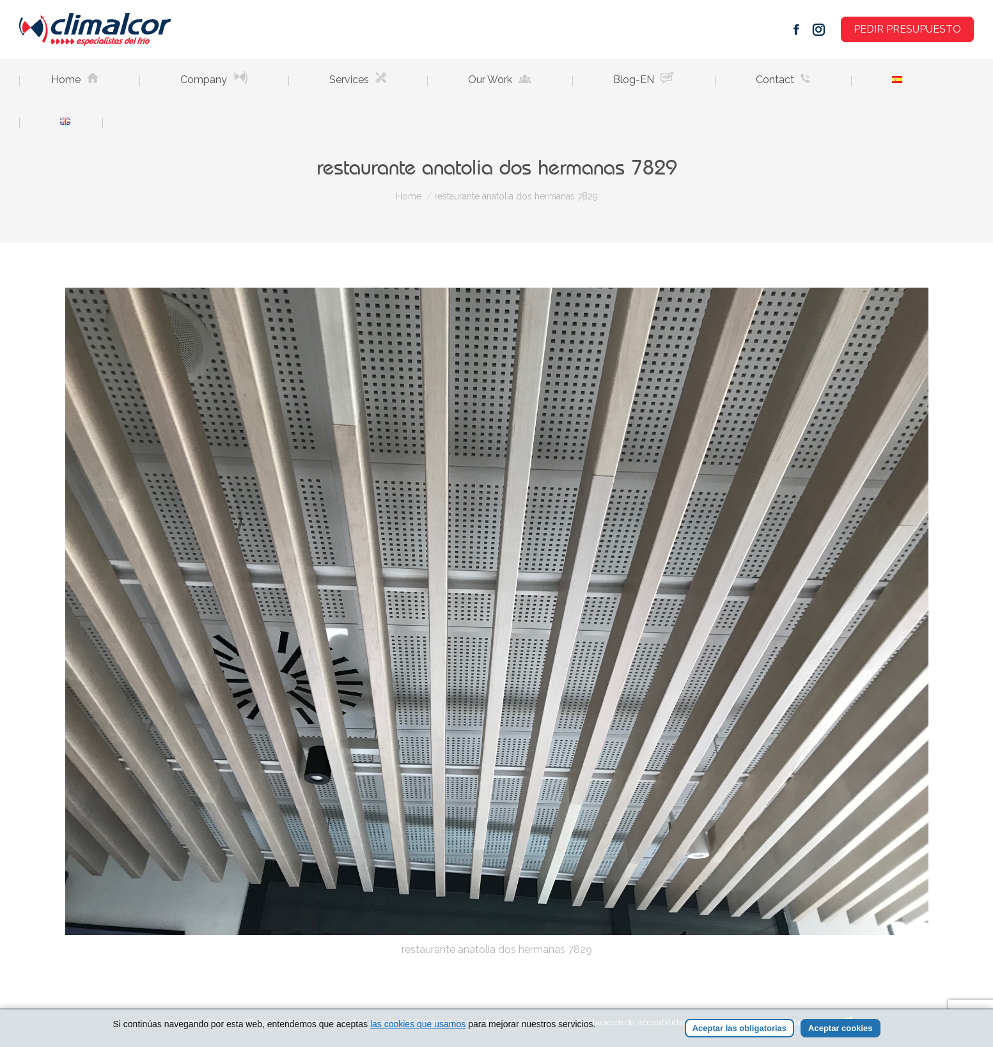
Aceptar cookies (840, 1028)
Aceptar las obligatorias (739, 1028)
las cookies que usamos (417, 1024)
